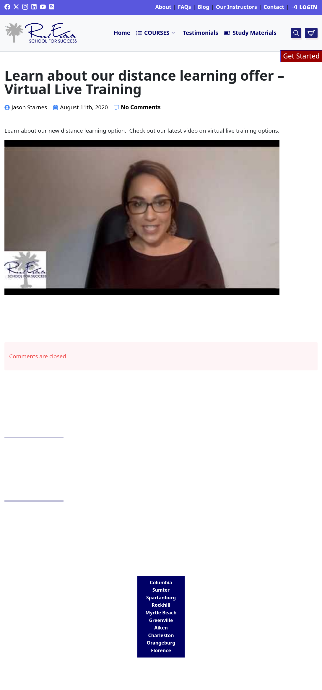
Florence (161, 650)
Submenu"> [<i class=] (173, 33)
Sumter (161, 590)
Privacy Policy (161, 447)
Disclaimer (161, 465)
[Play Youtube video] (141, 217)
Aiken (161, 627)
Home (122, 33)
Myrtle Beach (160, 612)
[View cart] (311, 33)
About (163, 7)
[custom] (7, 7)
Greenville (161, 620)
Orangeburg (161, 642)
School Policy (161, 456)
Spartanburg (161, 597)
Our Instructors (236, 7)
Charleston (161, 635)
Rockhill (161, 605)
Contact (274, 7)
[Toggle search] (296, 33)
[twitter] (16, 7)
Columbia (161, 582)
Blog (203, 7)
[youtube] (43, 7)
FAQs (184, 7)
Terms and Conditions (161, 474)
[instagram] (25, 7)
